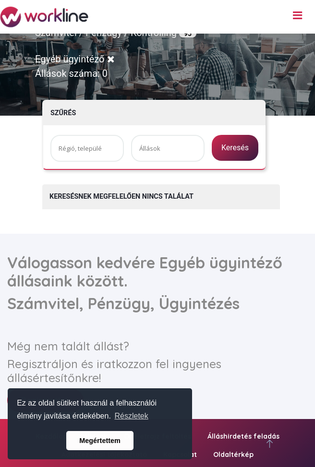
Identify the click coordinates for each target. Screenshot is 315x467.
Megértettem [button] (100, 440)
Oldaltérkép (233, 454)
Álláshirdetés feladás (243, 436)
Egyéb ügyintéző (75, 59)
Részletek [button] (131, 416)
